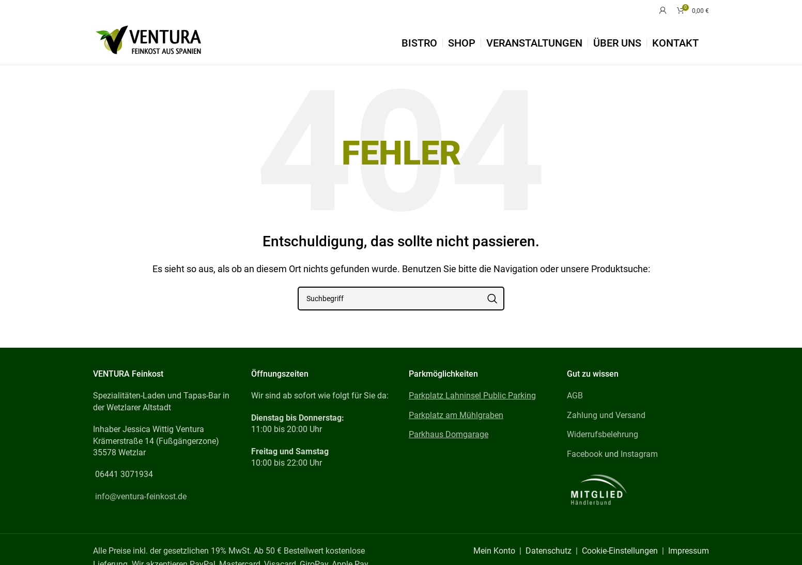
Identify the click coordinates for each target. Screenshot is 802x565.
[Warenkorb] (693, 10)
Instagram (639, 454)
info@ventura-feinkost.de (141, 496)
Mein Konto (494, 551)
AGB (575, 395)
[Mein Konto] (663, 10)
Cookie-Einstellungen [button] (620, 551)
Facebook (585, 454)
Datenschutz (549, 551)
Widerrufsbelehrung (602, 434)
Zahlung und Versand (606, 415)
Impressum (688, 551)
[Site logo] (148, 42)
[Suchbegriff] (401, 298)
